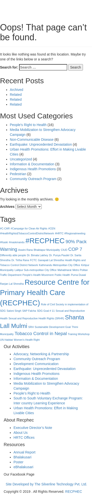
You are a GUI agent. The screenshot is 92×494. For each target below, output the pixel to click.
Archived (16, 90)
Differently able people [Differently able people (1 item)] (13, 255)
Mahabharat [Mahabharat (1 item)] (64, 269)
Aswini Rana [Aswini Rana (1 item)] (25, 249)
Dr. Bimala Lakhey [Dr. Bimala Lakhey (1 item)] (37, 255)
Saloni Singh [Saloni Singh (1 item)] (14, 310)
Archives (7, 207)
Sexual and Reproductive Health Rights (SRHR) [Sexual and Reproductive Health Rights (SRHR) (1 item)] (36, 318)
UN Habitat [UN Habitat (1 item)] (6, 339)
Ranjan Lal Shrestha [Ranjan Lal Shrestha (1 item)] (12, 283)
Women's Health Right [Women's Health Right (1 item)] (27, 339)
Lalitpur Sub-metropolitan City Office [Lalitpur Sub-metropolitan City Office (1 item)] (36, 269)
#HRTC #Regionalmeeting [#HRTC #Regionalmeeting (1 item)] (70, 233)
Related (16, 95)
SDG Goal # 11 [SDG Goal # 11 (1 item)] (46, 310)
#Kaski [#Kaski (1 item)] (4, 242)
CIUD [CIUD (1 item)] (64, 249)
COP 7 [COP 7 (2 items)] (75, 249)
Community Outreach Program (33, 179)
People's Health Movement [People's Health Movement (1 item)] (38, 274)
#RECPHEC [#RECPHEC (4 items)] (45, 241)
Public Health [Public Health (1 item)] (62, 274)
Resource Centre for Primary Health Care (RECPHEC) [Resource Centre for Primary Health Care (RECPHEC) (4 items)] (45, 292)
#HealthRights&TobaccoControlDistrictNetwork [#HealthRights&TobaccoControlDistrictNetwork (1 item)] (27, 233)
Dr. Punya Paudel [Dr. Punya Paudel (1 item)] (59, 255)
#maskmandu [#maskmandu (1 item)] (17, 242)
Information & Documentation (32, 164)
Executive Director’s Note (32, 428)
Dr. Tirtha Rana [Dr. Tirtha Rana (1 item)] (20, 260)
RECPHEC (73, 492)
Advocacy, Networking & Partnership (41, 354)
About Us (20, 433)
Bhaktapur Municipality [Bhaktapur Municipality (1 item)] (47, 249)
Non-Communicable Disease (31, 139)
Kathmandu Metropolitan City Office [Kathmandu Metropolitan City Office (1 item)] (59, 265)
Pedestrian (18, 174)
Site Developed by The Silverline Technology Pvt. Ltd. (46, 484)
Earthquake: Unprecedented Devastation (41, 144)
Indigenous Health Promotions (33, 169)
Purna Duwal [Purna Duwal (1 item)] (78, 274)
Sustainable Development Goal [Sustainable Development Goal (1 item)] (53, 326)
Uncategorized (21, 159)
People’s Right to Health (31, 393)
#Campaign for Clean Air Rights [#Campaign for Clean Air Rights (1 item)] (29, 228)
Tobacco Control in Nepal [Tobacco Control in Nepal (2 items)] (41, 333)
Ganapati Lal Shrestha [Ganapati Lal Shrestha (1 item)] (51, 260)
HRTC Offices (24, 437)
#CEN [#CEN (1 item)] (51, 228)
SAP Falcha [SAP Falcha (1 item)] (29, 310)
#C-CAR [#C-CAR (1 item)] (5, 228)
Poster (18, 462)
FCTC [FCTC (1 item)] (33, 260)
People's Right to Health (28, 125)
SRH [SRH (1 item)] (31, 326)
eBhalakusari (23, 467)
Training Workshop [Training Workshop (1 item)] (79, 334)
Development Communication (36, 364)
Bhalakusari (22, 457)
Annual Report (24, 452)
